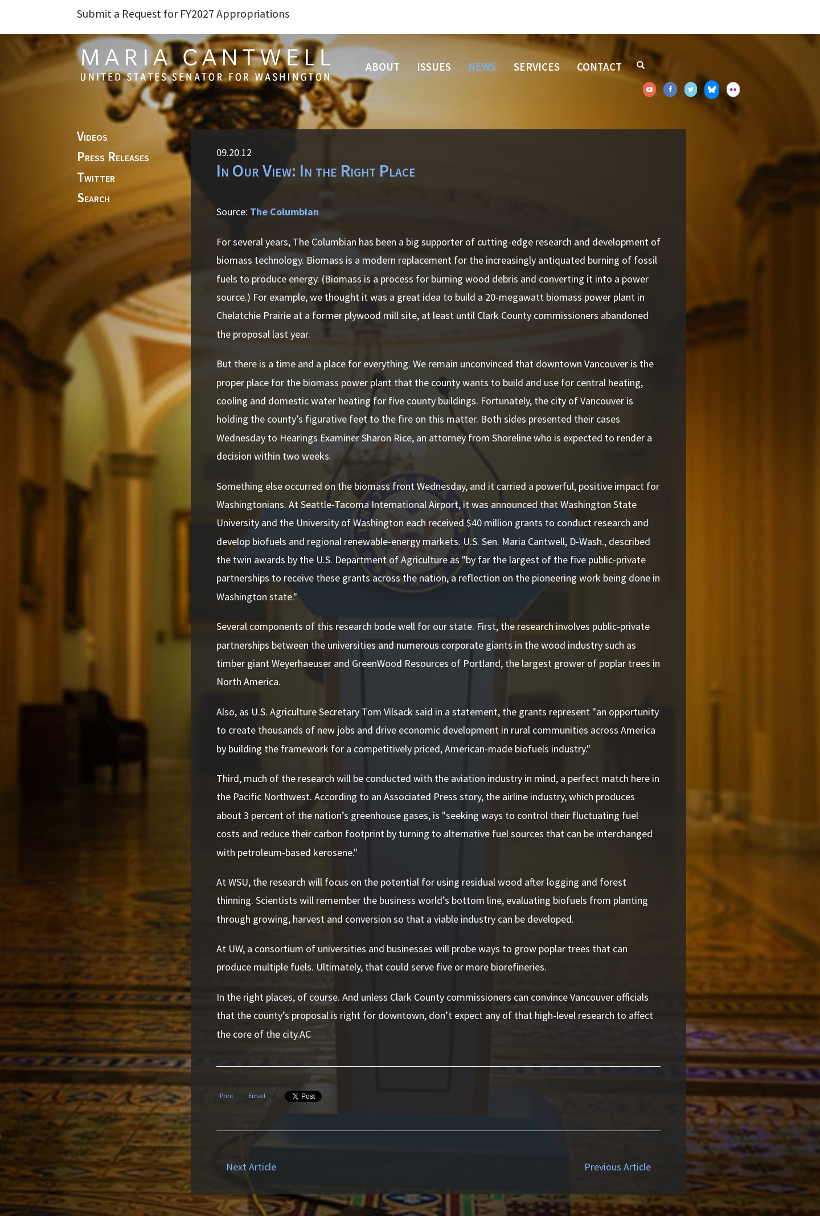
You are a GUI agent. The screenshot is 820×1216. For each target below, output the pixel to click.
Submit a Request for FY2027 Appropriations (183, 14)
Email (256, 1095)
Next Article (251, 1166)
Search (93, 198)
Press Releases (113, 157)
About (383, 66)
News (482, 66)
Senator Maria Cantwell (205, 64)
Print (226, 1095)
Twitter (96, 177)
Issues (434, 66)
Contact (599, 66)
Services (537, 66)
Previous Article (617, 1166)
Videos (92, 136)
